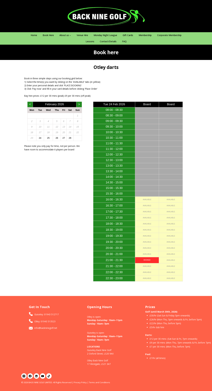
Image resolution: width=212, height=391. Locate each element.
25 (48, 138)
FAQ (124, 41)
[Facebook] (30, 376)
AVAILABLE (147, 199)
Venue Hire (82, 35)
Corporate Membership (169, 35)
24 (40, 138)
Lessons (90, 41)
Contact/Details (108, 41)
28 (70, 138)
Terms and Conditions (99, 382)
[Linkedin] (36, 376)
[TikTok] (49, 376)
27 (63, 138)
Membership (145, 35)
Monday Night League (105, 35)
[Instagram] (24, 376)
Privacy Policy (80, 382)
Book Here (48, 35)
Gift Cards (128, 35)
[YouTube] (42, 376)
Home (34, 35)
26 (57, 138)
